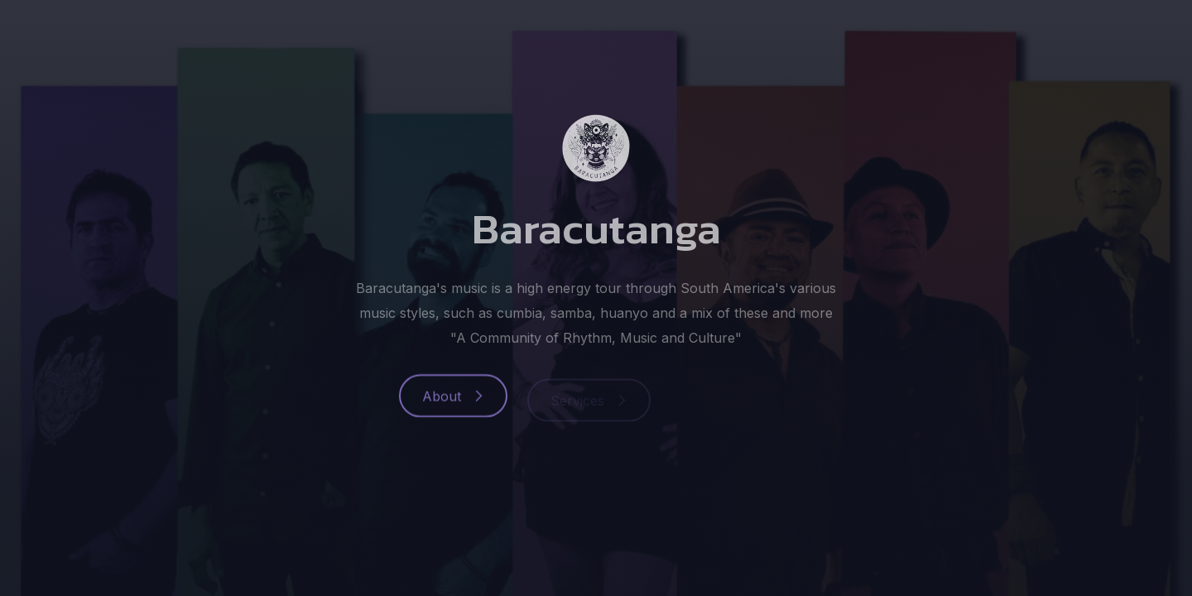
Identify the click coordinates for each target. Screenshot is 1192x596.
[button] (453, 399)
